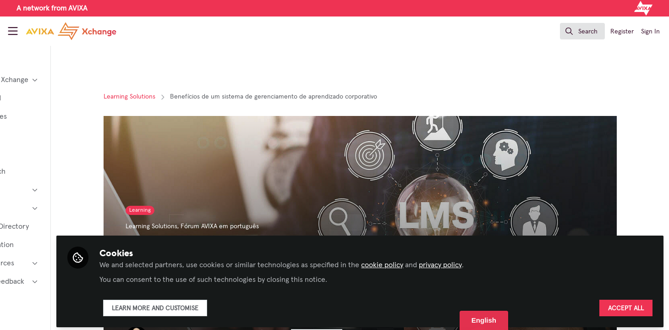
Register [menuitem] (622, 31)
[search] (582, 31)
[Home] (63, 31)
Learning (173, 210)
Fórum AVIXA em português (253, 226)
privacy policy (506, 262)
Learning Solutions (162, 97)
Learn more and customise (221, 305)
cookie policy (449, 262)
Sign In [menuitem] (650, 31)
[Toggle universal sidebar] (13, 31)
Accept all (626, 305)
